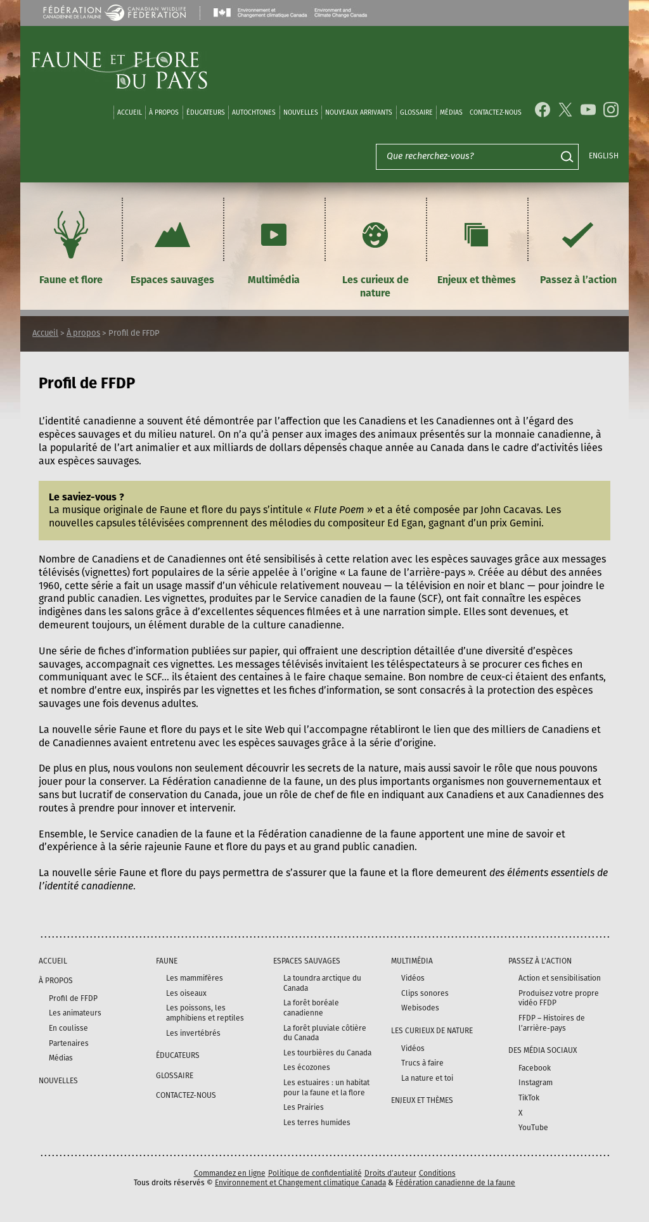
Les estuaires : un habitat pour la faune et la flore (326, 1087)
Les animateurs (75, 1013)
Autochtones (254, 112)
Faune (166, 961)
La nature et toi (427, 1078)
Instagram (535, 1082)
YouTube (533, 1127)
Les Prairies (303, 1107)
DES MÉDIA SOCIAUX (542, 1050)
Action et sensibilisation (559, 978)
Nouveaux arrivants (358, 112)
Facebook (534, 1068)
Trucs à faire (422, 1063)
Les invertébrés (193, 1033)
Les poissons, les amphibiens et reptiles (205, 1012)
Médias (61, 1057)
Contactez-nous (496, 112)
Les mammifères (194, 978)
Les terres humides (316, 1122)
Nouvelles (300, 112)
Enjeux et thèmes (476, 246)
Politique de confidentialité (315, 1173)
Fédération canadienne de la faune (455, 1182)
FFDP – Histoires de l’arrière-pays (551, 1023)
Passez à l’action (578, 246)
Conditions (437, 1173)
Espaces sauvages (172, 246)
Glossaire (416, 112)
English (604, 155)
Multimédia (273, 246)
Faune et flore (71, 246)
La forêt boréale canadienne (311, 1007)
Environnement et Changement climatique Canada (300, 1182)
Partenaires (69, 1043)
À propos (164, 112)
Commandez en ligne (230, 1173)
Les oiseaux (186, 993)
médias (451, 112)
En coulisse (68, 1028)
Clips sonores (425, 993)
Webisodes (420, 1007)
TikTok (528, 1097)
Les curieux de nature (375, 253)
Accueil (129, 112)
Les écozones (306, 1067)
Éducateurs (205, 112)
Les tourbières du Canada (327, 1052)
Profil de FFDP (73, 998)
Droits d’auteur (390, 1173)
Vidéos (413, 978)
